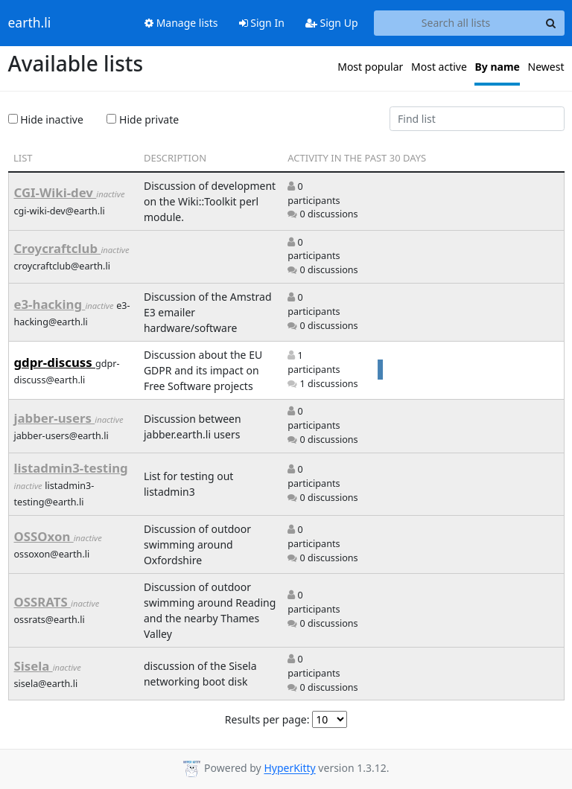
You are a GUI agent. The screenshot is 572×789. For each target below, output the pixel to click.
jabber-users (54, 418)
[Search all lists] (456, 23)
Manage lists (181, 23)
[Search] (551, 23)
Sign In (262, 23)
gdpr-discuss (55, 362)
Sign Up (331, 23)
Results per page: (267, 719)
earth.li (29, 23)
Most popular (370, 67)
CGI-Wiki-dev (55, 192)
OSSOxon (44, 536)
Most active (439, 67)
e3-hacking (50, 304)
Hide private (143, 119)
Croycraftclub (57, 248)
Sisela (33, 665)
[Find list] (477, 119)
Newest (546, 67)
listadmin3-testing (71, 467)
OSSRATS (43, 601)
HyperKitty (289, 768)
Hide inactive (45, 119)
